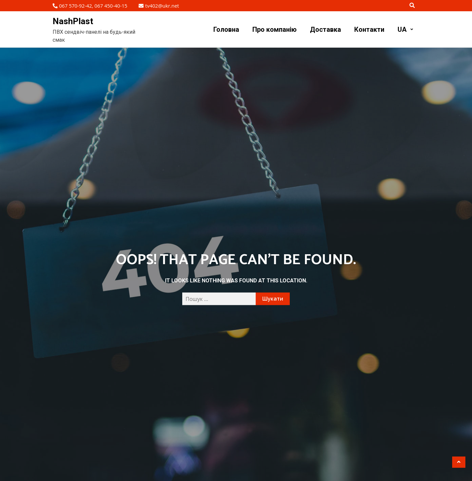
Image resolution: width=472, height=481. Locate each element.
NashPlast (73, 21)
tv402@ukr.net (159, 5)
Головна (226, 29)
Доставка (325, 29)
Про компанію (274, 29)
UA (402, 29)
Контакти (369, 29)
